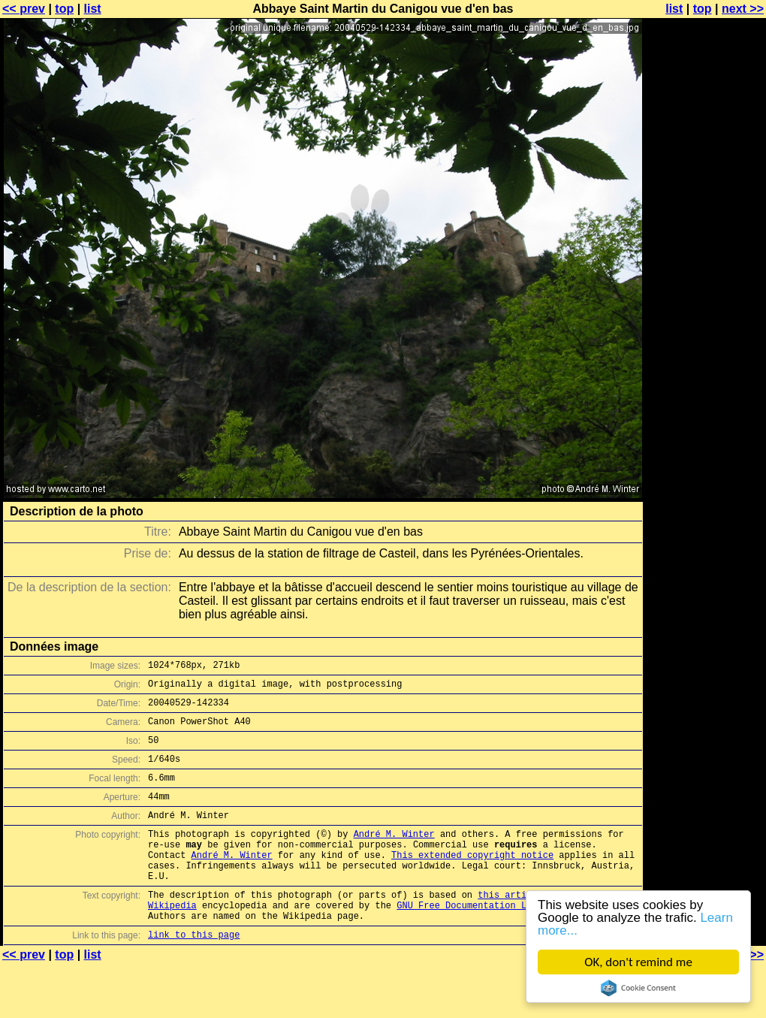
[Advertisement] (705, 193)
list (92, 8)
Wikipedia (172, 941)
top (64, 8)
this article (510, 928)
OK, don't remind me (638, 962)
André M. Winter (394, 856)
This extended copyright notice (472, 881)
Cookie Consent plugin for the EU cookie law (638, 988)
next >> (743, 8)
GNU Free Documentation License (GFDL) (496, 941)
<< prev (23, 8)
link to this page (194, 974)
